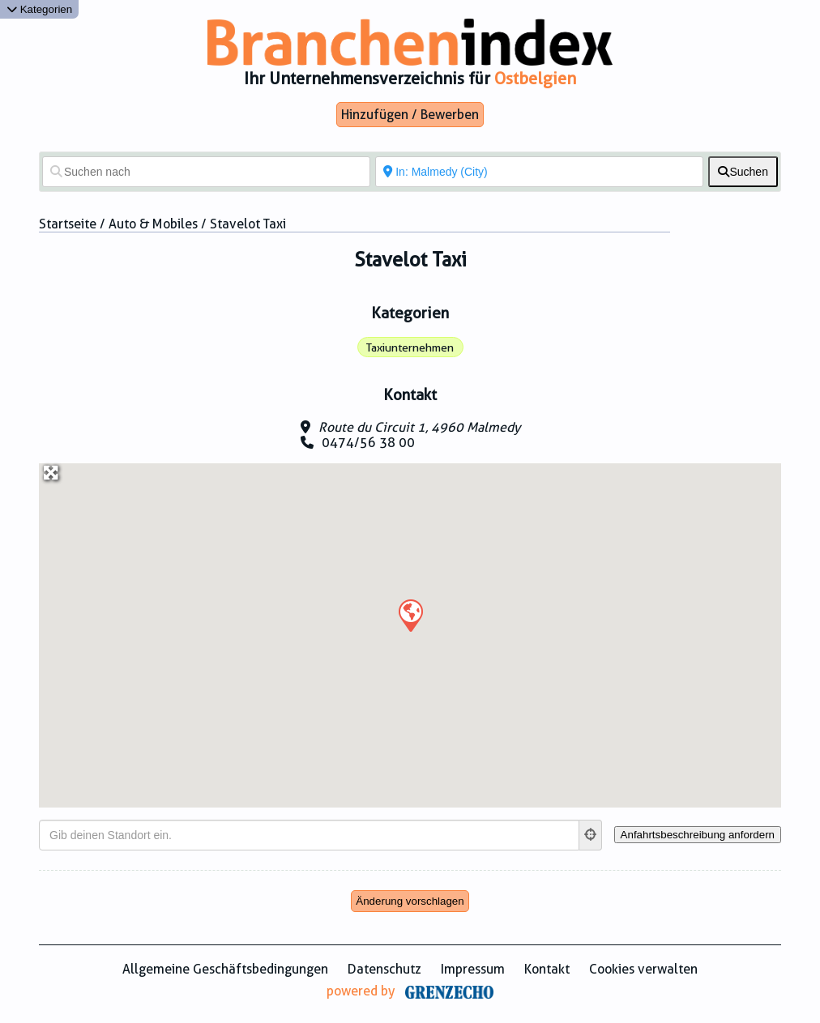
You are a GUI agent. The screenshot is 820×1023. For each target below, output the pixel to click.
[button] (410, 615)
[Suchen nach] (206, 171)
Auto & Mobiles (153, 224)
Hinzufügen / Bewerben (410, 114)
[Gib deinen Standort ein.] (309, 835)
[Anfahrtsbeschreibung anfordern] (697, 834)
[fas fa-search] (743, 171)
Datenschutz (384, 969)
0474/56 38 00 (368, 442)
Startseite (67, 224)
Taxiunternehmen (410, 347)
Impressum (473, 969)
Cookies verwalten (643, 969)
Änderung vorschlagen (409, 901)
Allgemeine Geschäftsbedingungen (225, 969)
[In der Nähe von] (539, 171)
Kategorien (39, 9)
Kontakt (547, 969)
